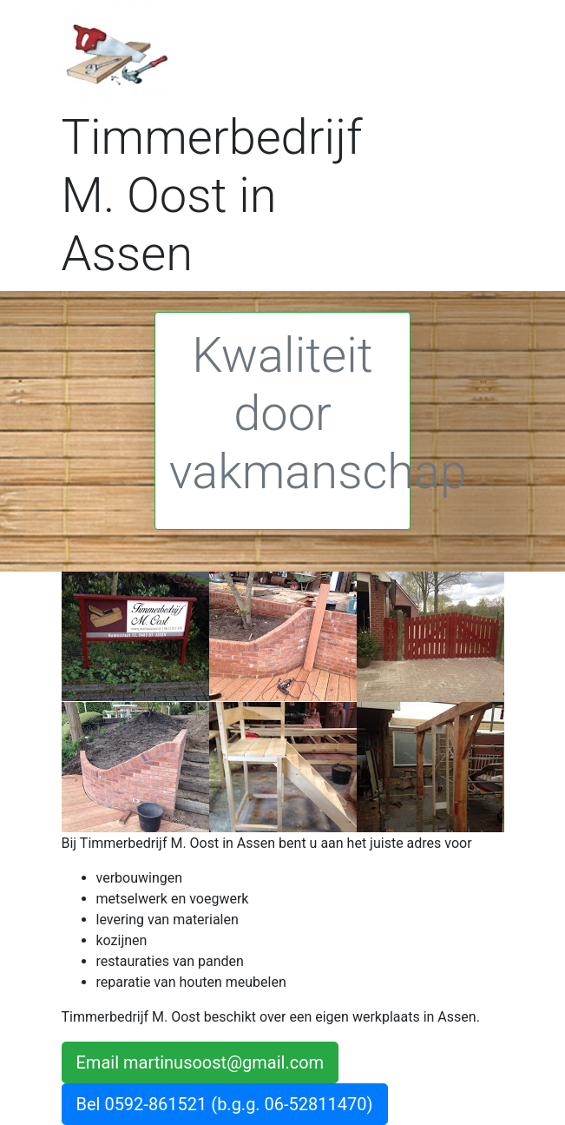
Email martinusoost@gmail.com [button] (200, 1062)
